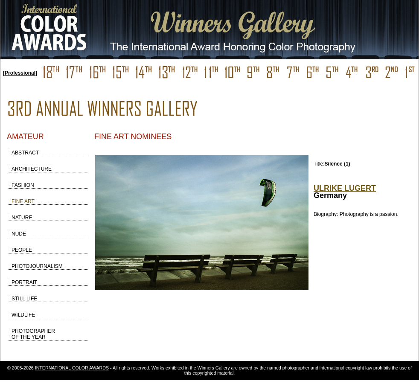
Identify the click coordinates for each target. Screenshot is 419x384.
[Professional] (20, 73)
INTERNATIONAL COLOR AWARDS (72, 367)
